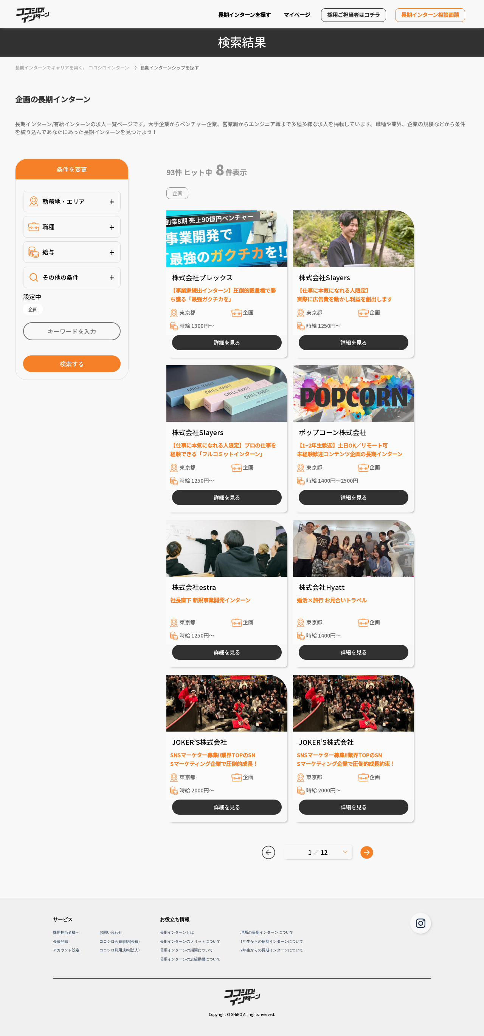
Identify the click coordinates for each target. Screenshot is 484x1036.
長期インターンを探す (244, 15)
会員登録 (60, 941)
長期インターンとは (177, 932)
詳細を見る (227, 342)
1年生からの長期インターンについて (271, 941)
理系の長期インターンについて (266, 932)
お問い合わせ (110, 932)
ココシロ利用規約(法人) (119, 950)
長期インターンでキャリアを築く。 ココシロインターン (72, 67)
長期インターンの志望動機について (190, 959)
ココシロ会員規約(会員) (119, 941)
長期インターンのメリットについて (190, 941)
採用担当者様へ (66, 932)
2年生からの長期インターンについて (271, 950)
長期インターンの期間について (186, 950)
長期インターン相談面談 (430, 15)
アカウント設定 (66, 950)
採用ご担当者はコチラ (353, 15)
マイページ (297, 15)
